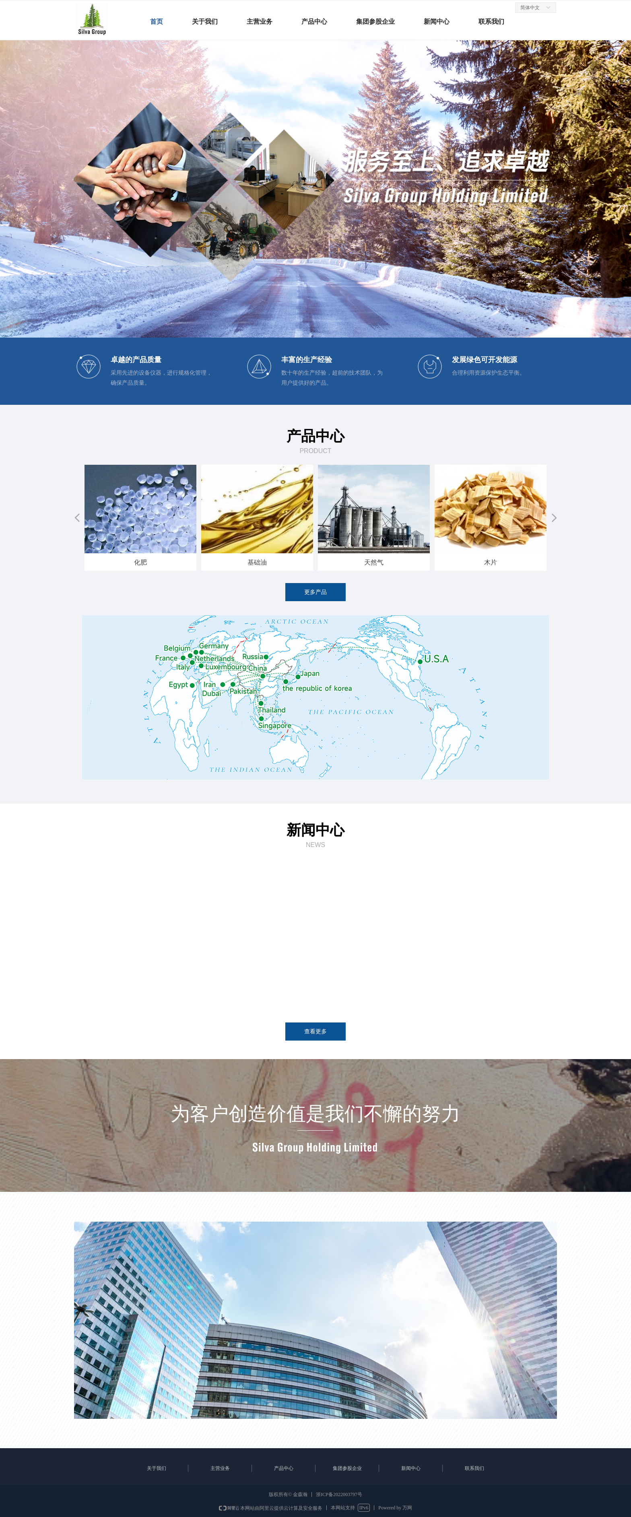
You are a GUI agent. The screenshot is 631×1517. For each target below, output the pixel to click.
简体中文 (530, 7)
